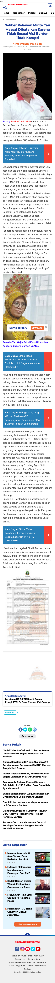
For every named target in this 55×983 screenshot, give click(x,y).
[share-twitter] (25, 729)
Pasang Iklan (20, 959)
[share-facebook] (20, 729)
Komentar (27, 736)
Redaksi (27, 969)
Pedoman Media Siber (37, 962)
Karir (41, 956)
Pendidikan (10, 712)
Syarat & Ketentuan (17, 962)
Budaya (43, 13)
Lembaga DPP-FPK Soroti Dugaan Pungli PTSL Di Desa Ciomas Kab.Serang (27, 701)
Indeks (31, 13)
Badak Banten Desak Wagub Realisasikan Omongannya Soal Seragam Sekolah (19, 884)
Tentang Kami (34, 959)
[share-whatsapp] (30, 729)
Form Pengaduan (17, 966)
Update (37, 328)
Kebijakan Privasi (18, 956)
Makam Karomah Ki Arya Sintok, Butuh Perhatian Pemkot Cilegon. (18, 856)
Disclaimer (33, 956)
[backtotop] (27, 935)
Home (6, 13)
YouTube (40, 950)
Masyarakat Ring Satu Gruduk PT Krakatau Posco (19, 897)
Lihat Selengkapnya (27, 924)
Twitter (34, 950)
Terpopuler (18, 13)
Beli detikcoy (40, 966)
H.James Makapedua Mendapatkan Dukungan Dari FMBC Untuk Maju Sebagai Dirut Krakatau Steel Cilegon (19, 870)
